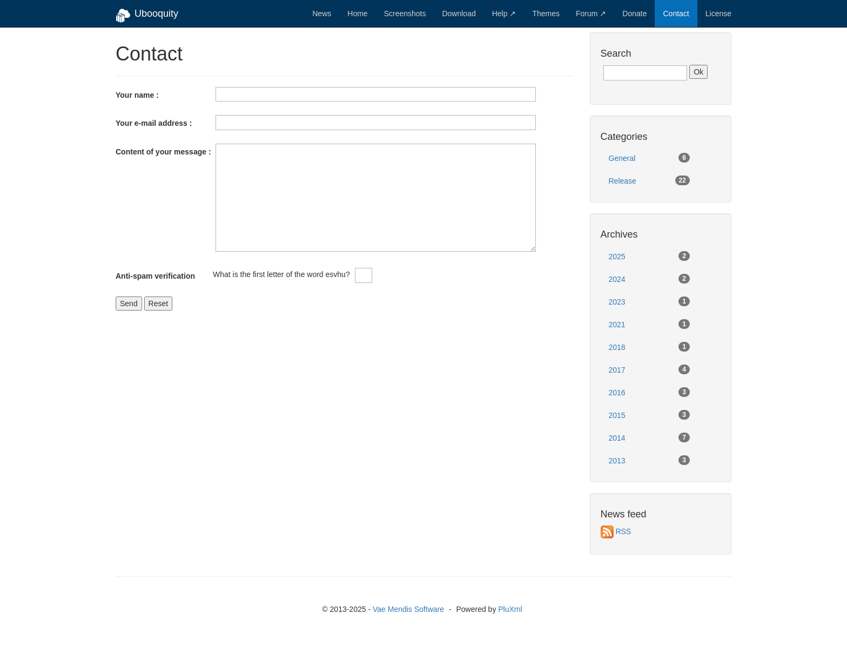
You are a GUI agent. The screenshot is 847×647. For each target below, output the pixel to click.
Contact (676, 13)
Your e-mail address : (154, 123)
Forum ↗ (591, 13)
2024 (649, 279)
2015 (649, 415)
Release (649, 180)
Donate (634, 13)
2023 (649, 301)
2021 (649, 324)
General (649, 158)
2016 (649, 392)
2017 (649, 369)
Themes (546, 13)
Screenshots (405, 13)
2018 (649, 347)
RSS (623, 531)
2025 (649, 256)
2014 (649, 437)
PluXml (510, 609)
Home (357, 13)
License (718, 13)
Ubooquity (147, 15)
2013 (649, 460)
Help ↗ (504, 13)
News (321, 13)
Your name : (137, 95)
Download (458, 13)
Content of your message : (163, 151)
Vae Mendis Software (408, 609)
